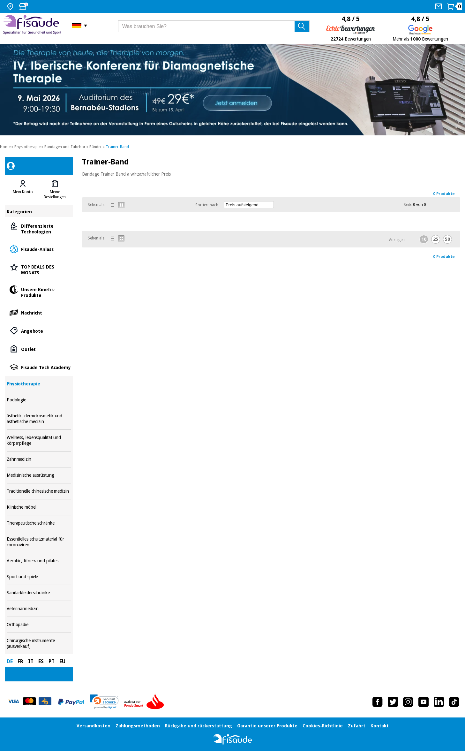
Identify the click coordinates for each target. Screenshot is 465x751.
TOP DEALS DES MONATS (39, 269)
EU (62, 661)
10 (423, 239)
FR (20, 661)
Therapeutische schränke (39, 523)
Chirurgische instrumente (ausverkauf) (39, 643)
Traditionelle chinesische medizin (39, 491)
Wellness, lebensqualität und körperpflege (39, 440)
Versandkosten (93, 725)
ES (41, 661)
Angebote (39, 331)
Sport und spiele (39, 577)
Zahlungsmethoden (138, 725)
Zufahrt (356, 725)
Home (5, 147)
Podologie (39, 400)
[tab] (23, 189)
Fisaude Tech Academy (39, 367)
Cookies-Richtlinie (323, 725)
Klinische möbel (39, 507)
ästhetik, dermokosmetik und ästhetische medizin (39, 418)
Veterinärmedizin (39, 609)
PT (52, 661)
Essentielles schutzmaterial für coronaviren (39, 542)
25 (435, 239)
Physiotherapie (27, 147)
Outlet (39, 349)
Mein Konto (23, 192)
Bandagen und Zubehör (65, 147)
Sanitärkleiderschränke (39, 593)
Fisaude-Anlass (39, 249)
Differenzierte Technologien (39, 228)
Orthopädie (39, 625)
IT (31, 661)
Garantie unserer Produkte (267, 725)
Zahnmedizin (39, 459)
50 (447, 239)
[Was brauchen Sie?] (214, 26)
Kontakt (380, 725)
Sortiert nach (206, 205)
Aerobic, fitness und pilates (39, 561)
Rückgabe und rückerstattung (198, 725)
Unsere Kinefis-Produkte (39, 292)
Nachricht (39, 312)
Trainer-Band (117, 147)
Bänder (95, 147)
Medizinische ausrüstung (39, 475)
